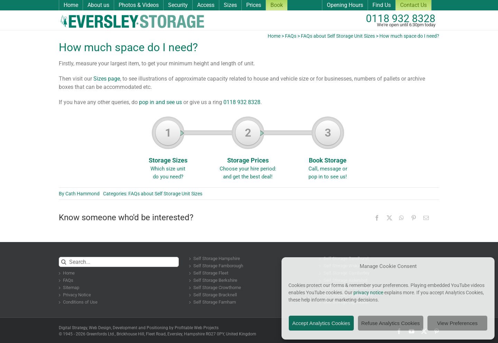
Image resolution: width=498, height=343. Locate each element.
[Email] (426, 217)
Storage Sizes (168, 150)
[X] (389, 217)
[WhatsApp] (401, 217)
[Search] (64, 262)
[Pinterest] (413, 217)
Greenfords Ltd (100, 334)
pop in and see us (160, 102)
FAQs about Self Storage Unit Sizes (338, 36)
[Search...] (119, 262)
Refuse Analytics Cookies (390, 323)
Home (274, 36)
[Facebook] (377, 217)
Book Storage (328, 150)
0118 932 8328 (400, 18)
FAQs (290, 36)
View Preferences (457, 323)
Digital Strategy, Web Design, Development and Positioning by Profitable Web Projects (139, 327)
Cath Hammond (82, 193)
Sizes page (106, 78)
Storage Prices (248, 150)
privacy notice (368, 292)
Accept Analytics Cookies (321, 323)
